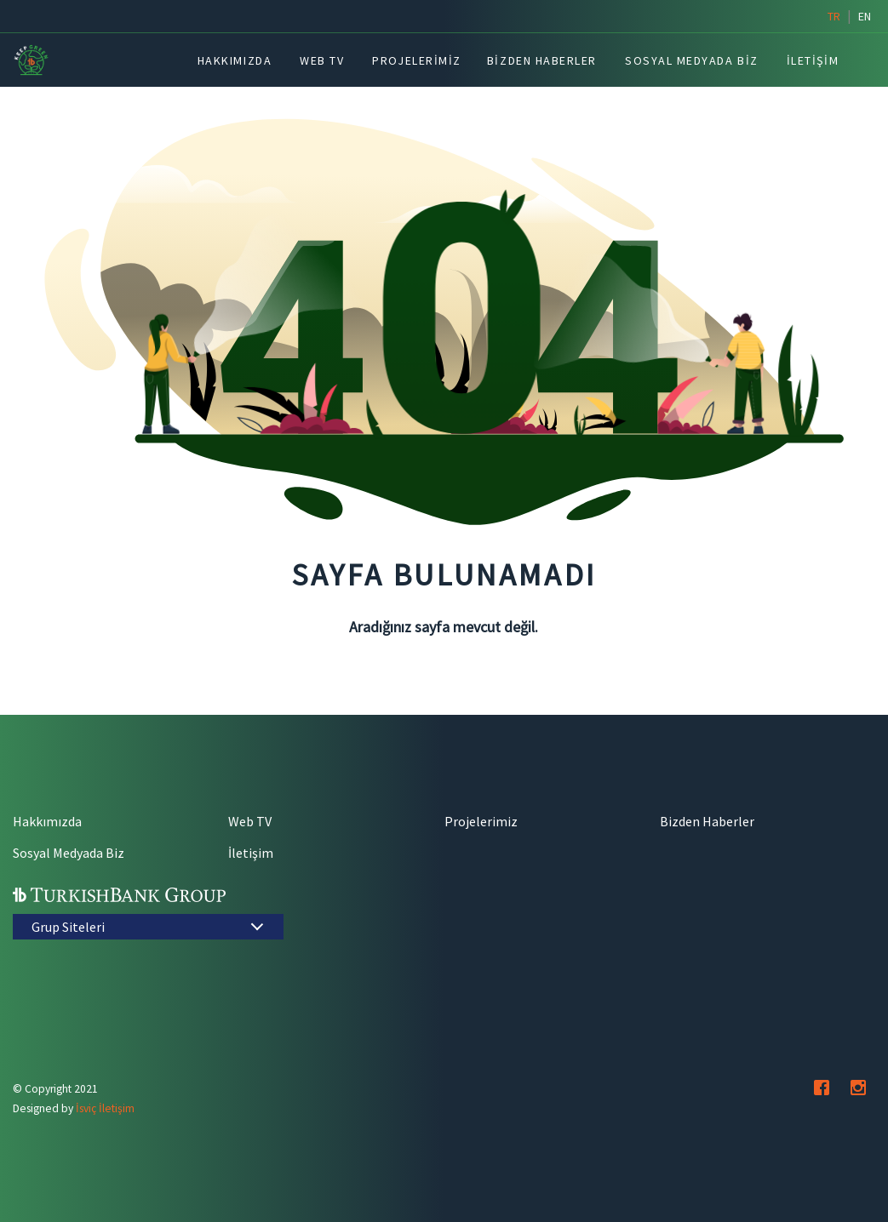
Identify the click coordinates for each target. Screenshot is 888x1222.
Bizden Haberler (707, 821)
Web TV (250, 821)
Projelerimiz (481, 821)
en (864, 16)
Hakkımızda (47, 821)
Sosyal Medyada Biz (68, 852)
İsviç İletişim (105, 1108)
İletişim (250, 852)
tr (834, 16)
